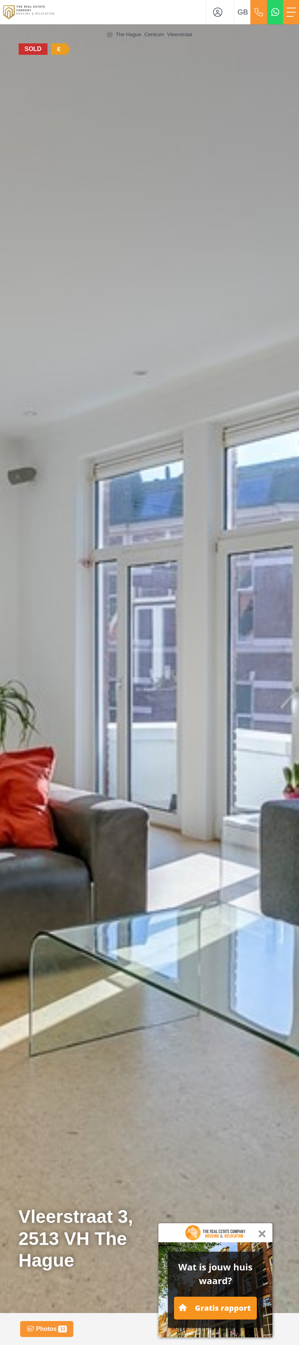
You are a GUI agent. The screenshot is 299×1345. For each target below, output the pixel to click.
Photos (47, 1329)
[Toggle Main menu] (291, 12)
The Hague (128, 34)
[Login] (220, 12)
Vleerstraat (179, 34)
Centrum (154, 34)
